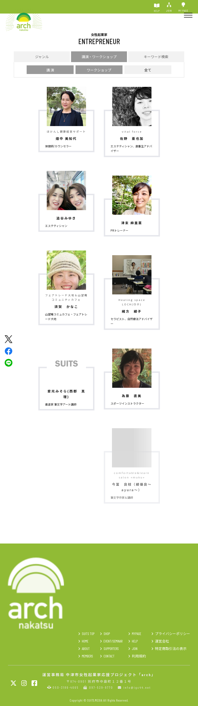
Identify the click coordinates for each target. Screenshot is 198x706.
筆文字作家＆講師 (122, 497)
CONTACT (109, 656)
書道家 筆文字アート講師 (60, 404)
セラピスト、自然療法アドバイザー (132, 321)
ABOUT (86, 648)
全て (147, 69)
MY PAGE (183, 7)
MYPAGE (136, 634)
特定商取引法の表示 (171, 648)
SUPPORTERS (111, 648)
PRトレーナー (119, 230)
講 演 (50, 69)
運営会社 (162, 641)
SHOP (107, 634)
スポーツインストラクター (127, 403)
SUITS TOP (88, 634)
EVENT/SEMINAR (113, 641)
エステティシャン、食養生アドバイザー (131, 148)
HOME (85, 641)
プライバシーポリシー (172, 634)
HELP (157, 7)
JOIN (169, 7)
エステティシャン (56, 226)
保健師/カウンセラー (58, 146)
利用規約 (139, 656)
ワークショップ (99, 69)
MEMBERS (87, 656)
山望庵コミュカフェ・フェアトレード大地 (66, 316)
